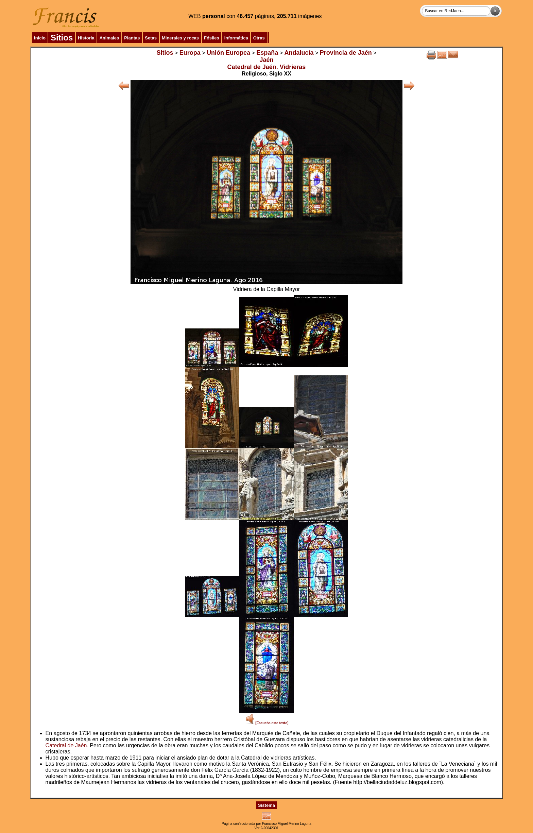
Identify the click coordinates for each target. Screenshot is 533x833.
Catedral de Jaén (66, 745)
